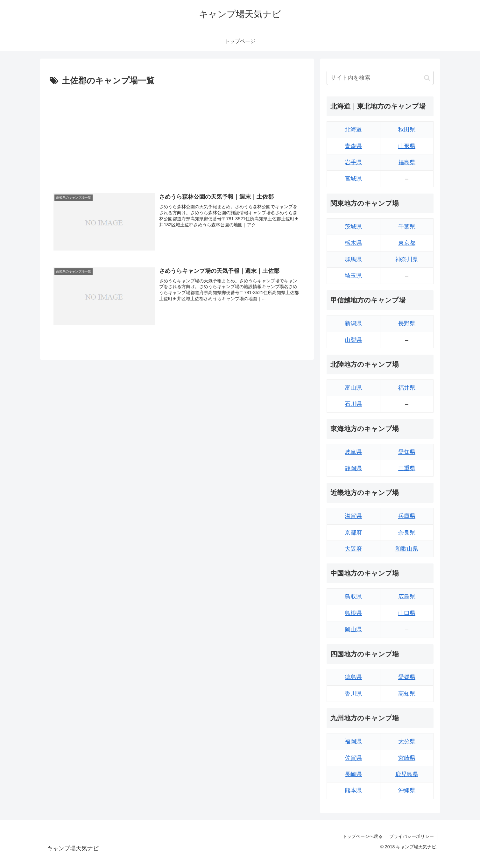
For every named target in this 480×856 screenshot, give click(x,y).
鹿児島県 (406, 774)
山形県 (406, 146)
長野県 (406, 323)
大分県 (406, 741)
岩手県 (353, 162)
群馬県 (353, 259)
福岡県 (353, 741)
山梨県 (353, 340)
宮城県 (353, 178)
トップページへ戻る (362, 836)
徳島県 (353, 677)
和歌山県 (406, 549)
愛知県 (406, 452)
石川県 (353, 404)
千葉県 (406, 226)
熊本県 (353, 790)
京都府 (353, 532)
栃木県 (353, 243)
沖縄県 (406, 790)
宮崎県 (406, 758)
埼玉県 (353, 275)
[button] (427, 77)
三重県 (406, 468)
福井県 (406, 388)
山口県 (406, 613)
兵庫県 (406, 516)
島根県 (353, 613)
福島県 (406, 162)
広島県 (406, 596)
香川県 (353, 693)
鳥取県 (353, 596)
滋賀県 (353, 516)
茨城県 (353, 226)
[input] (380, 78)
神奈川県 (406, 259)
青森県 (353, 146)
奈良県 (406, 532)
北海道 (353, 129)
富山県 (353, 388)
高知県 (406, 693)
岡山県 (353, 629)
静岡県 (353, 468)
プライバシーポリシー (411, 836)
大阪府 (353, 549)
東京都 (406, 243)
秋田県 (406, 129)
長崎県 (353, 774)
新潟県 (353, 323)
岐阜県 (353, 452)
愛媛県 (406, 677)
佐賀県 (353, 758)
